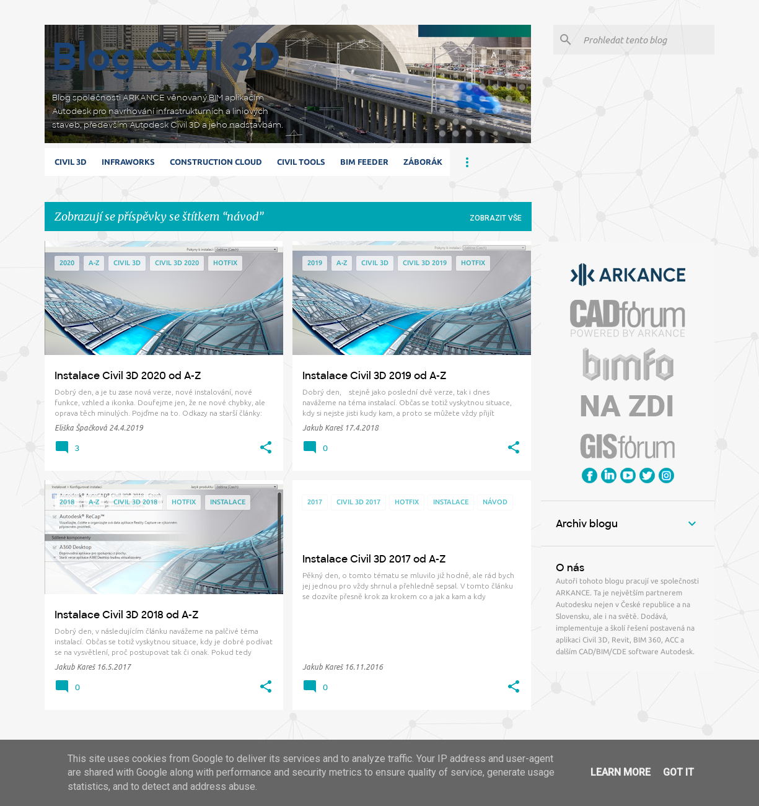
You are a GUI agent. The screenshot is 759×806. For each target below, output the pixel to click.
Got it (678, 772)
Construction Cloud (216, 161)
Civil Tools (301, 161)
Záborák (422, 161)
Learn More (620, 772)
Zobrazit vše (496, 218)
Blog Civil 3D (166, 56)
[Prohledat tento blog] (646, 40)
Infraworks (128, 161)
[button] (265, 448)
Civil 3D (71, 161)
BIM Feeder (364, 161)
